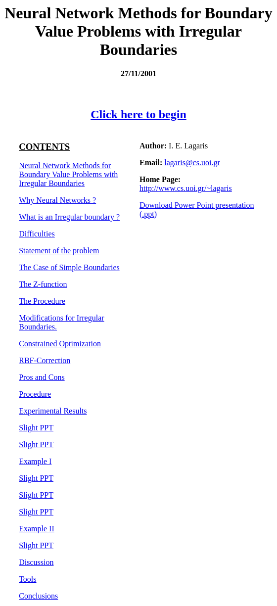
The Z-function (43, 284)
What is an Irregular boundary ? (69, 217)
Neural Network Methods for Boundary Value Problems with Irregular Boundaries (68, 174)
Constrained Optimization (60, 343)
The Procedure (42, 301)
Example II (36, 528)
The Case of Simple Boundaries (69, 267)
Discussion (36, 562)
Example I (35, 461)
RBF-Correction (44, 360)
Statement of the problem (59, 250)
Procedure (35, 394)
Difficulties (37, 234)
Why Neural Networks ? (57, 200)
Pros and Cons (41, 377)
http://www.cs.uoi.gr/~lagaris (185, 188)
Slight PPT (36, 427)
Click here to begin (138, 114)
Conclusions (38, 596)
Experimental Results (53, 411)
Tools (27, 579)
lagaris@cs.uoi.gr (192, 162)
